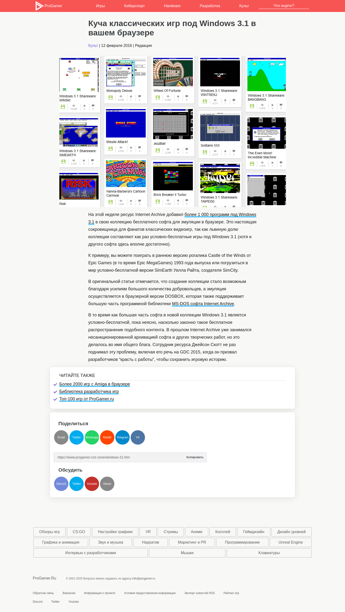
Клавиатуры (269, 553)
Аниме (196, 532)
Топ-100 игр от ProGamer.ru (86, 399)
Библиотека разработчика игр (89, 391)
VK (138, 437)
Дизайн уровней (291, 532)
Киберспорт (134, 6)
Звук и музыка (110, 542)
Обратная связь (43, 593)
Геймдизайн (253, 532)
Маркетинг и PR (192, 542)
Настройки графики (115, 532)
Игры (100, 6)
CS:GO (79, 532)
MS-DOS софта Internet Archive (203, 303)
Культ (244, 6)
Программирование (242, 542)
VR (148, 532)
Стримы (171, 532)
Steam (107, 483)
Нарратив (150, 542)
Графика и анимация (60, 542)
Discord (61, 483)
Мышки (187, 553)
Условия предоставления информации (150, 593)
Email (61, 437)
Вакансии (69, 593)
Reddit (107, 437)
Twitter (76, 437)
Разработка (210, 6)
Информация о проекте (99, 593)
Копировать (195, 455)
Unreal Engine (290, 542)
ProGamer (48, 6)
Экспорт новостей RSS (199, 593)
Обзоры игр (49, 532)
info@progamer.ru (143, 578)
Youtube (92, 483)
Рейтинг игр (231, 593)
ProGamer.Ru (44, 578)
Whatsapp (91, 437)
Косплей (222, 532)
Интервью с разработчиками (90, 553)
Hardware (172, 6)
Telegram (122, 437)
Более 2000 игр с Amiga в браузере (94, 384)
